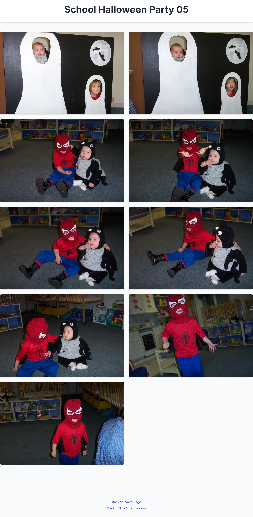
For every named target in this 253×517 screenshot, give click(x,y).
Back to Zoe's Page (126, 502)
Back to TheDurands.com (126, 508)
